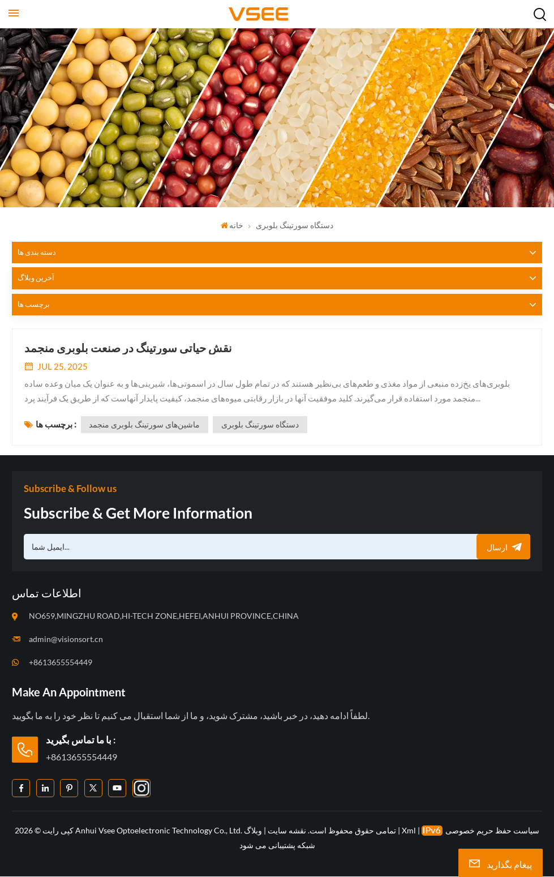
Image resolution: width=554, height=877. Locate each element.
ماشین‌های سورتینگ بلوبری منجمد (144, 425)
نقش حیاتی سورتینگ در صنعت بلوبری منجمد (128, 347)
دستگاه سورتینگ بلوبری (260, 425)
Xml (409, 831)
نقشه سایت (286, 831)
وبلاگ (253, 831)
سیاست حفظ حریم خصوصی (492, 831)
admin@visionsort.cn (66, 639)
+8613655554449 (60, 662)
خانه (232, 225)
